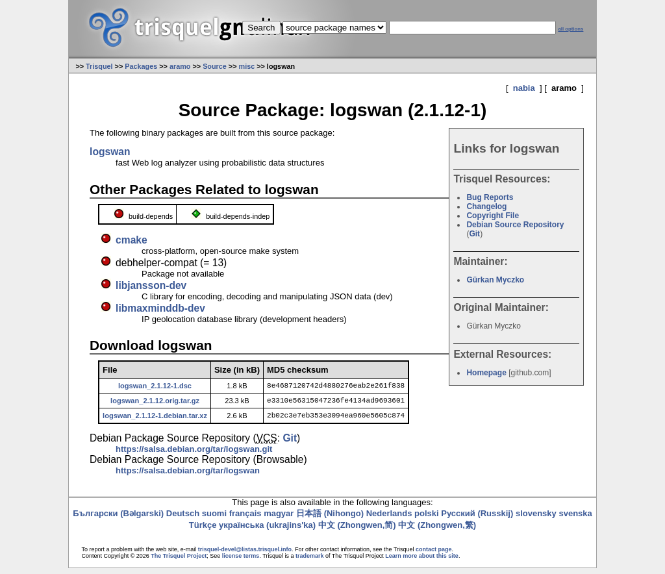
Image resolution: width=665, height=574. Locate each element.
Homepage (486, 372)
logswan (110, 151)
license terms (241, 561)
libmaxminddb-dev (160, 308)
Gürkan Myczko (495, 279)
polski (426, 519)
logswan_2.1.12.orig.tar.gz (154, 403)
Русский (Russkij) (477, 519)
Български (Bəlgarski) (118, 519)
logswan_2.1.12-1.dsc (155, 386)
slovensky (536, 519)
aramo (180, 66)
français (245, 519)
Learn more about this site (421, 561)
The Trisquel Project (179, 561)
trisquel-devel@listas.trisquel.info (245, 555)
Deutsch (182, 519)
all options (570, 29)
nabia (524, 88)
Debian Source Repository (515, 224)
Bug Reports (489, 197)
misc (247, 66)
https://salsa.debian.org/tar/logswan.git (194, 455)
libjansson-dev (151, 285)
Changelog (486, 206)
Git (474, 233)
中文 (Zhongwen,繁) (437, 531)
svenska (575, 519)
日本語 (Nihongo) (330, 519)
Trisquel (99, 66)
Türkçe (203, 531)
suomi (214, 519)
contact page (434, 555)
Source (215, 66)
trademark (309, 561)
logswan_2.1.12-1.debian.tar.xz (155, 420)
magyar (279, 519)
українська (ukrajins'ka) (267, 531)
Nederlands (389, 519)
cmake (131, 239)
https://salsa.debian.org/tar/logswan (188, 476)
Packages (141, 66)
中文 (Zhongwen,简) (357, 531)
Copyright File (492, 215)
